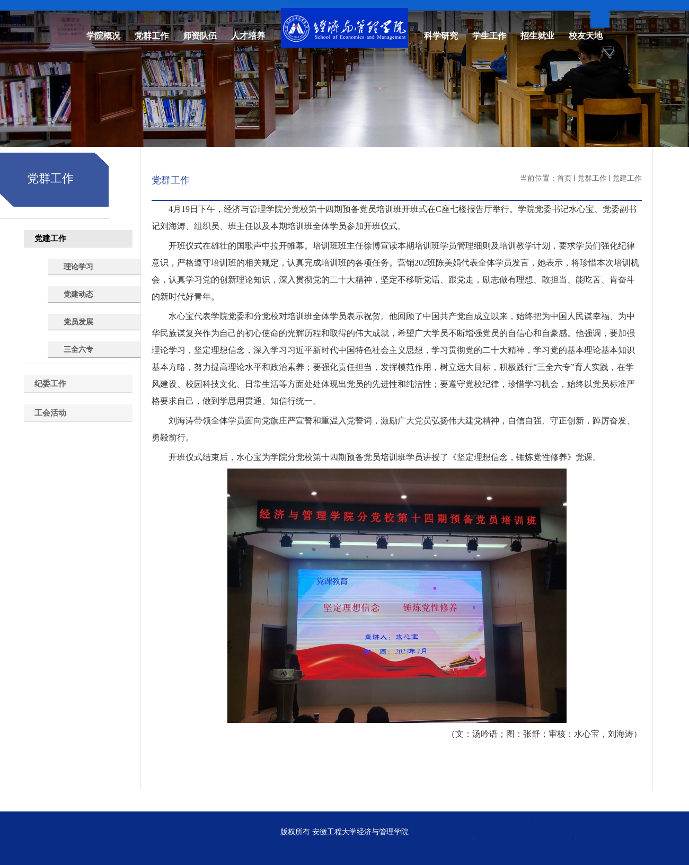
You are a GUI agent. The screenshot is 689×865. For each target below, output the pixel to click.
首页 (564, 178)
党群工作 (592, 178)
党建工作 (627, 178)
